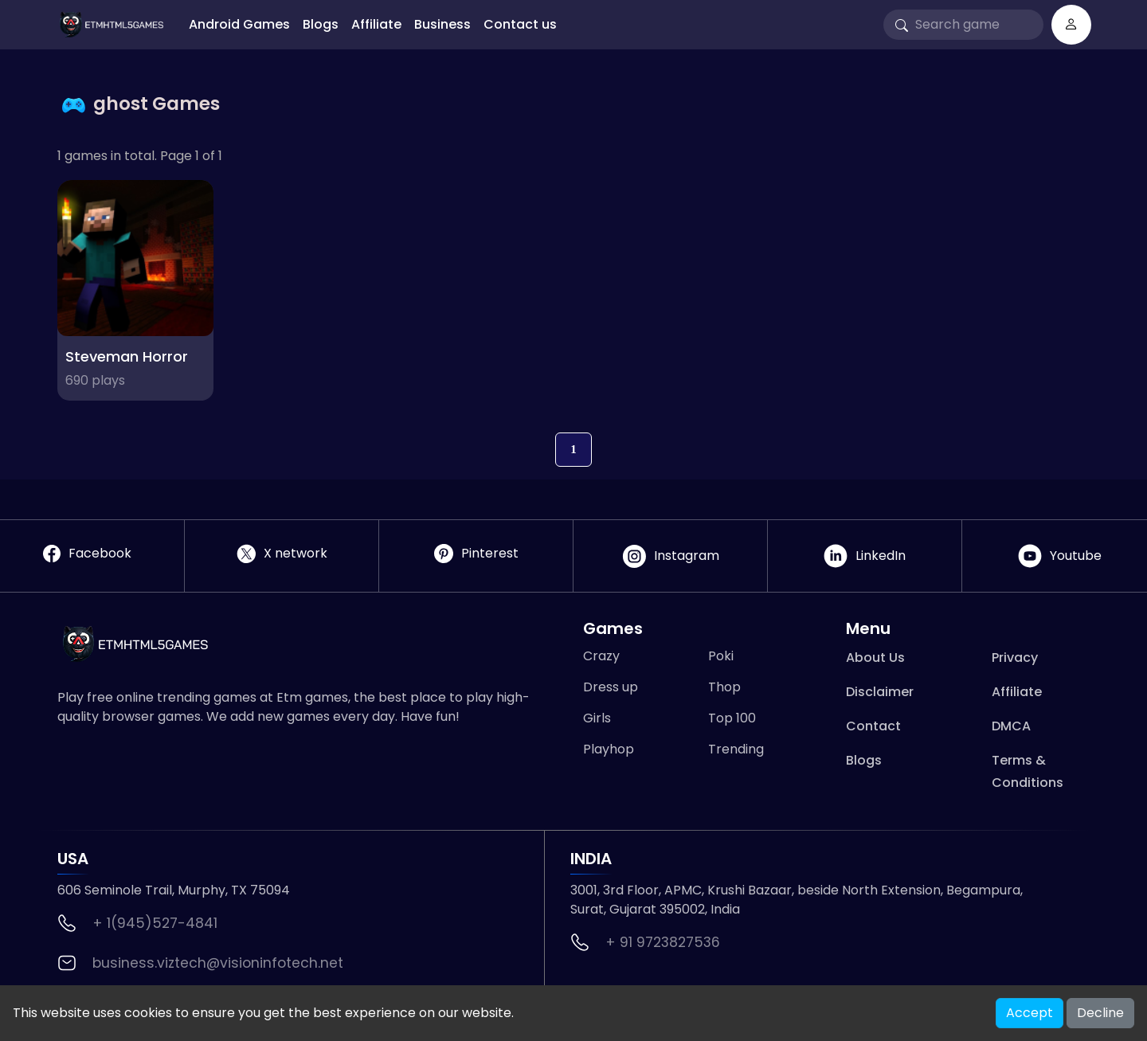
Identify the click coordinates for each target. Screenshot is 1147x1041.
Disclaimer (880, 692)
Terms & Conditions (1027, 771)
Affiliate (376, 24)
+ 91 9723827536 (662, 942)
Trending (736, 749)
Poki (721, 656)
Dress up (610, 687)
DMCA (1011, 726)
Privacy (1015, 657)
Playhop (608, 749)
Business (442, 24)
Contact (873, 726)
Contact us (520, 24)
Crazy (601, 656)
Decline (1100, 1013)
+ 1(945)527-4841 (154, 923)
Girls (597, 718)
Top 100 (732, 718)
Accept (1029, 1013)
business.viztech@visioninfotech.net (217, 963)
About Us (875, 657)
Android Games (239, 24)
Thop (724, 687)
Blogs (321, 24)
